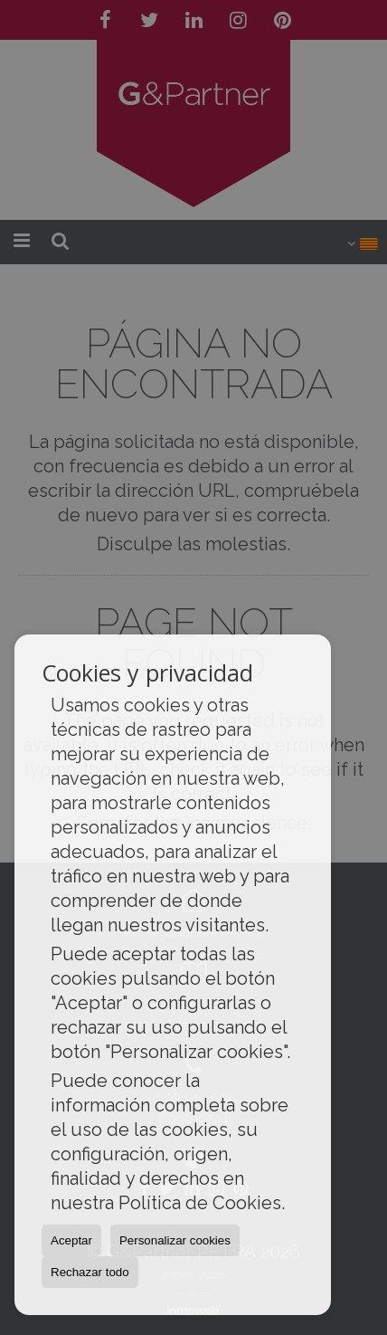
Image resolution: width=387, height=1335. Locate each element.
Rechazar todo (90, 1272)
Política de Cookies (199, 1203)
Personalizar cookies (175, 1240)
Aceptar (71, 1240)
